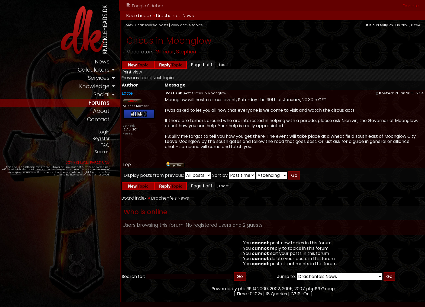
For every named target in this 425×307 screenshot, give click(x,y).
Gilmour (180, 52)
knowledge (109, 87)
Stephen (201, 52)
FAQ (120, 147)
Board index (153, 15)
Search (117, 154)
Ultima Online (63, 169)
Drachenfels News (190, 15)
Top (142, 164)
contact (113, 121)
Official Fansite (38, 169)
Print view (147, 72)
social (116, 95)
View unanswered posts (162, 25)
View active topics (202, 25)
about (116, 112)
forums (114, 104)
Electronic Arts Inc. (27, 171)
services (113, 78)
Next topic (178, 77)
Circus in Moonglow (184, 40)
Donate (411, 6)
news (117, 62)
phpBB (252, 289)
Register (116, 140)
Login (119, 133)
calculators (108, 70)
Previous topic (151, 77)
